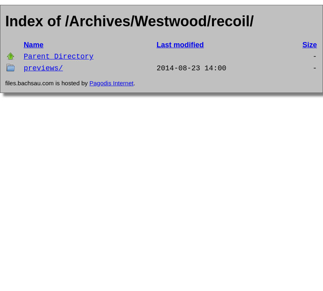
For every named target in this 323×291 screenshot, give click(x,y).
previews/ (43, 68)
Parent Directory (59, 57)
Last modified (180, 45)
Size (309, 45)
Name (34, 45)
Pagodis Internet (111, 83)
